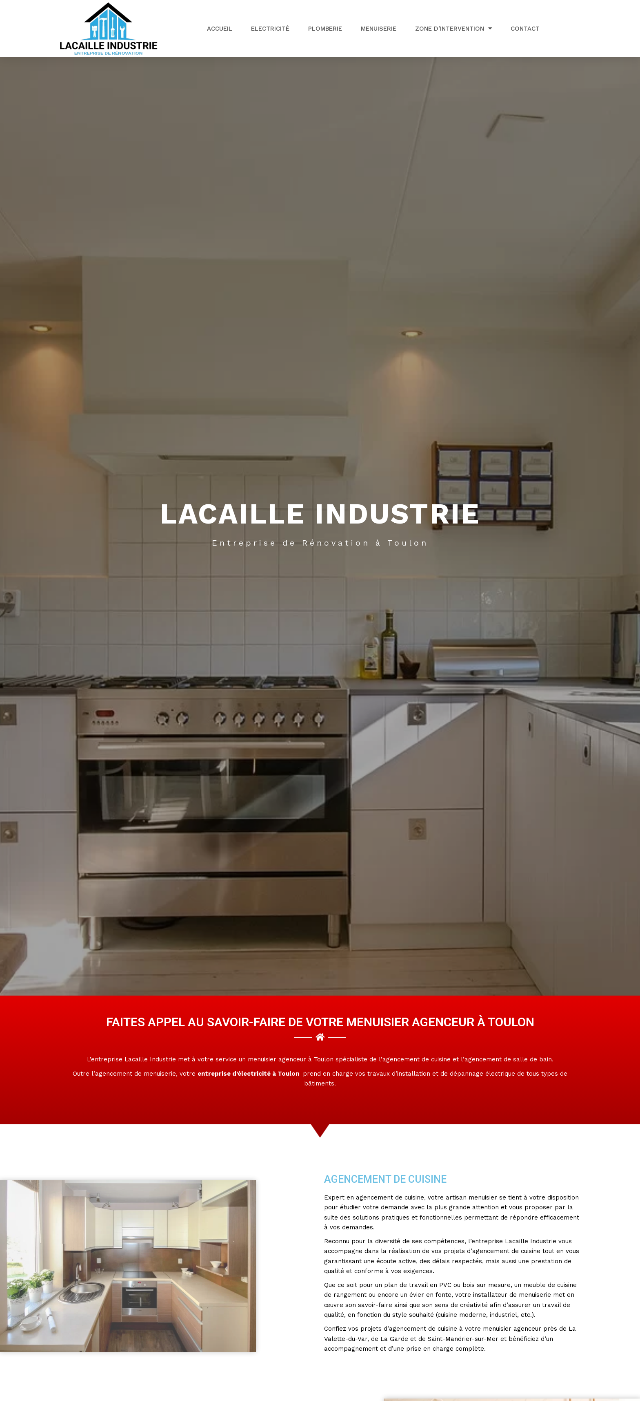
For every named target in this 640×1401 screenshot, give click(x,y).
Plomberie (325, 28)
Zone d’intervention (453, 28)
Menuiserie (378, 28)
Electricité (270, 28)
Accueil (219, 28)
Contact (525, 28)
